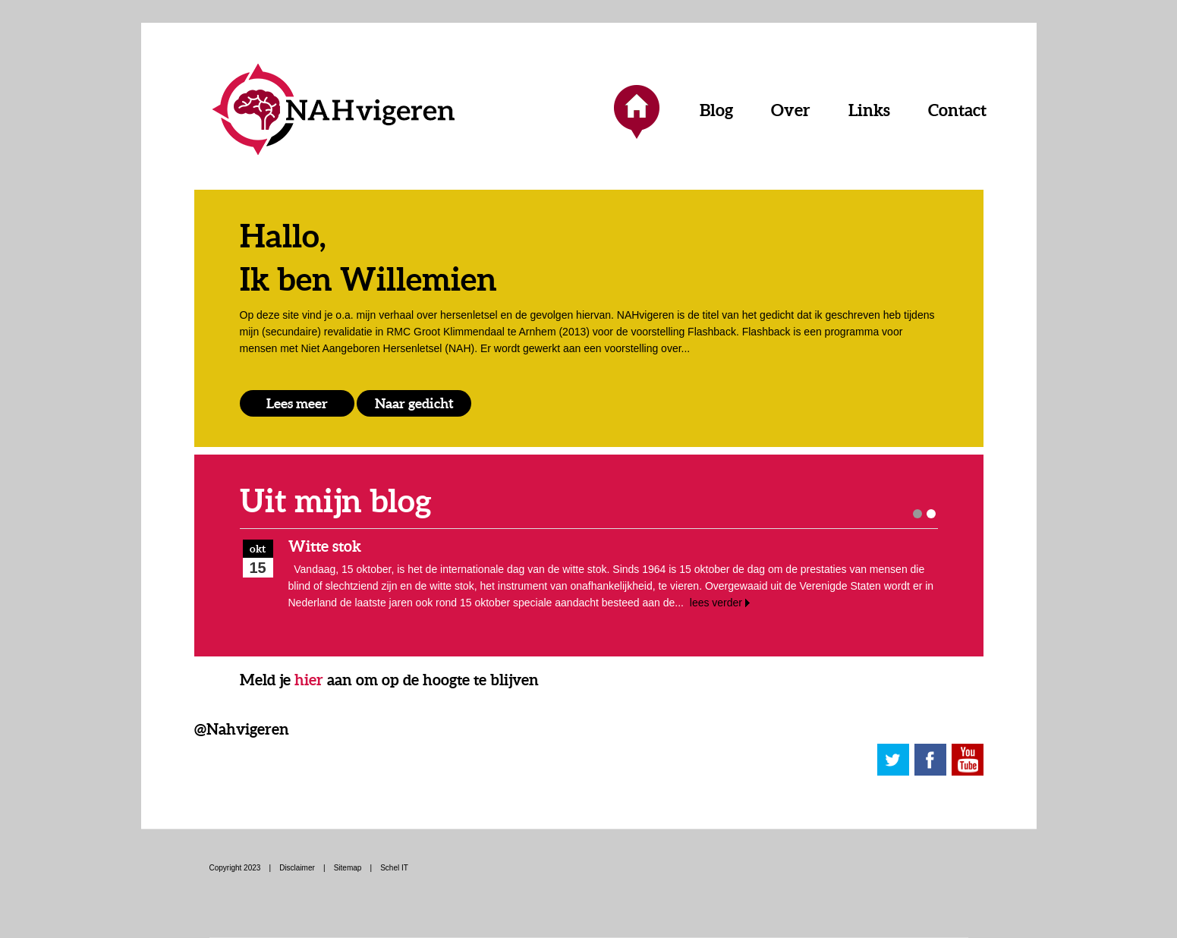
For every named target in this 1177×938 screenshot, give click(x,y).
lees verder (716, 602)
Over (790, 109)
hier (308, 679)
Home (637, 110)
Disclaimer (297, 868)
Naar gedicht (414, 403)
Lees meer (297, 403)
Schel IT (394, 868)
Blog (716, 109)
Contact (957, 109)
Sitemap (348, 868)
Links (869, 109)
